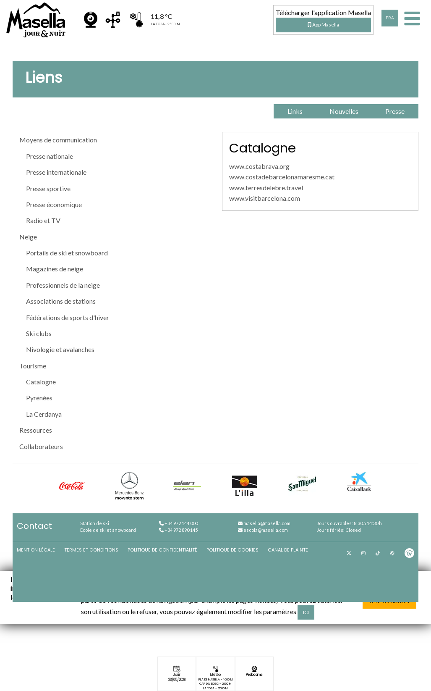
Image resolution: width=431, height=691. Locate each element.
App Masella (323, 24)
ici (306, 612)
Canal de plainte (288, 549)
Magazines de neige (54, 269)
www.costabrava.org (259, 166)
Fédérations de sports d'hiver (67, 317)
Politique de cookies (232, 549)
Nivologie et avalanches (60, 349)
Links (295, 111)
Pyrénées (39, 398)
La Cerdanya (44, 414)
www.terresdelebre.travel (266, 188)
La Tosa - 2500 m (215, 688)
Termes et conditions (91, 549)
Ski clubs (39, 333)
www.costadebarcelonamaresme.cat (281, 177)
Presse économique (54, 204)
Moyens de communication (58, 140)
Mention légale (36, 549)
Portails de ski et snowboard (67, 253)
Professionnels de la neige (63, 285)
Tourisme (32, 366)
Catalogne (41, 382)
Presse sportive (48, 188)
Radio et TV (43, 220)
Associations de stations (61, 301)
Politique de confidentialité (162, 549)
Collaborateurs (41, 446)
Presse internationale (56, 172)
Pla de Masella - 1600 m (215, 679)
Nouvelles (343, 111)
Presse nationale (49, 156)
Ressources (35, 430)
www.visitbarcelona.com (264, 198)
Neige (28, 237)
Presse (395, 111)
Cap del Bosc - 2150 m (215, 684)
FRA (390, 18)
